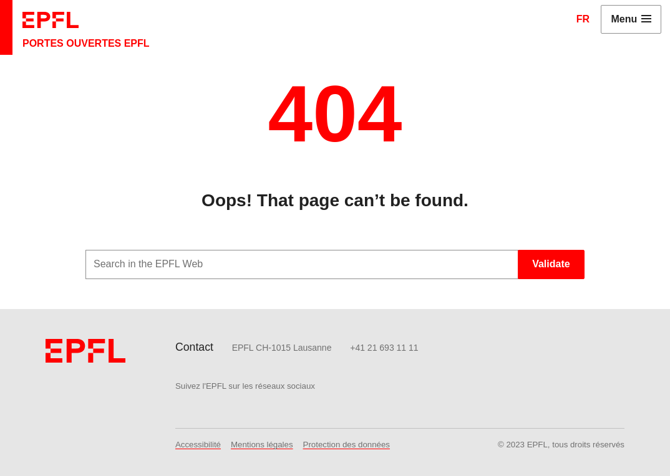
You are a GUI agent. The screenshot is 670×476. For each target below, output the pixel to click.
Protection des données (346, 444)
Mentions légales (262, 444)
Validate (551, 264)
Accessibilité (198, 444)
